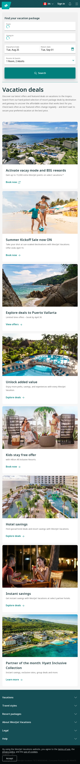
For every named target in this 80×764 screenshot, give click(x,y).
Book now (13, 182)
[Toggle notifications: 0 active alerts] (70, 4)
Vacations (39, 697)
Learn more (14, 679)
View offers (14, 324)
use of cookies (31, 751)
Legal (39, 730)
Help (39, 738)
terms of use (64, 749)
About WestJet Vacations (39, 722)
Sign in (61, 3)
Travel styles (39, 705)
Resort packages (39, 714)
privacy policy (8, 751)
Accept (9, 758)
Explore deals (15, 397)
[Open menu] (76, 4)
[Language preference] (48, 4)
